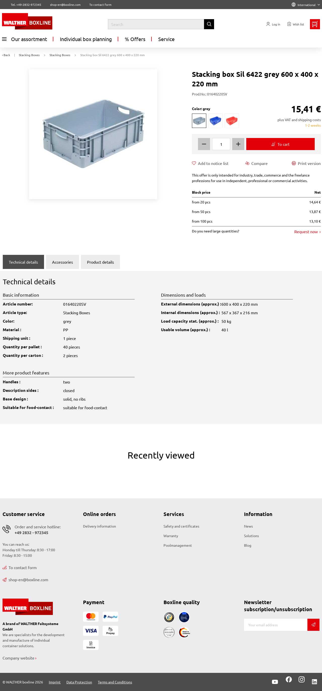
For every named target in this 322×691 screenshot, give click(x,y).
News (248, 526)
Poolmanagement (178, 545)
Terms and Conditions (115, 682)
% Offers (135, 39)
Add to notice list (210, 163)
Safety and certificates (181, 526)
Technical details (23, 261)
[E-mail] (275, 625)
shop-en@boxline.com (25, 579)
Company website (18, 657)
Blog (247, 545)
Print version (306, 163)
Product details (100, 261)
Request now (306, 231)
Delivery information (99, 526)
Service (166, 39)
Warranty (171, 535)
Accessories (62, 261)
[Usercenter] (273, 24)
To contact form (100, 5)
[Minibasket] (315, 24)
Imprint (55, 682)
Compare (256, 163)
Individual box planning (86, 39)
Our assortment (24, 39)
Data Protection (79, 682)
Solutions (251, 535)
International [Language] (306, 5)
